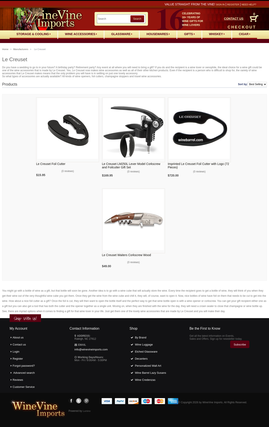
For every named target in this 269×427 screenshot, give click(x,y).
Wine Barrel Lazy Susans (150, 372)
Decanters (141, 358)
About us (18, 337)
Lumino (87, 411)
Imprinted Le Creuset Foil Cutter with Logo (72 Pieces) (198, 165)
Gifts (189, 34)
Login (16, 351)
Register (233, 4)
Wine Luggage (144, 344)
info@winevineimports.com (91, 349)
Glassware (121, 34)
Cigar (244, 34)
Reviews (18, 379)
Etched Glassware (146, 351)
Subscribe (240, 344)
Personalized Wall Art (148, 365)
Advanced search (24, 372)
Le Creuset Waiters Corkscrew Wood (126, 255)
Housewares (158, 34)
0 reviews (67, 171)
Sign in (220, 4)
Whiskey (217, 34)
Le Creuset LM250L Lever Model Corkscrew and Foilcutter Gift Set (131, 165)
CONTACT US (233, 18)
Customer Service (24, 386)
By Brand (140, 337)
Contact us (19, 344)
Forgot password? (24, 365)
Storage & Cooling (33, 34)
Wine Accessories (81, 34)
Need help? (249, 4)
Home (5, 49)
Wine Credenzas (145, 379)
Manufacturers (20, 49)
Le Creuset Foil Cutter (50, 164)
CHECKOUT (242, 27)
